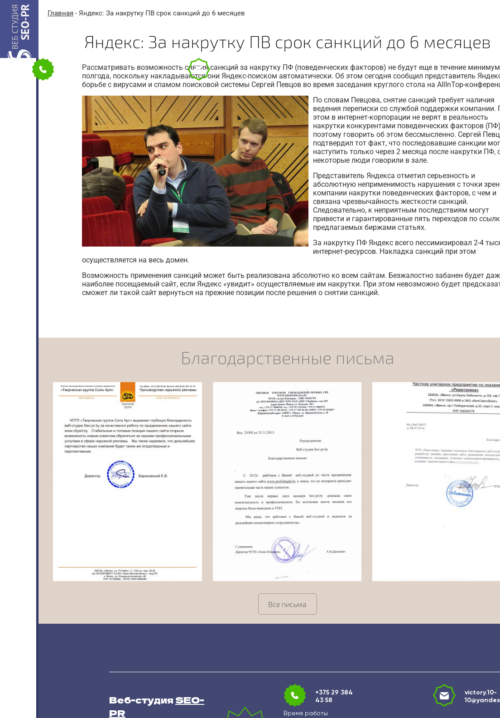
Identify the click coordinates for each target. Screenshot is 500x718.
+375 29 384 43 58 (334, 696)
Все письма (287, 604)
